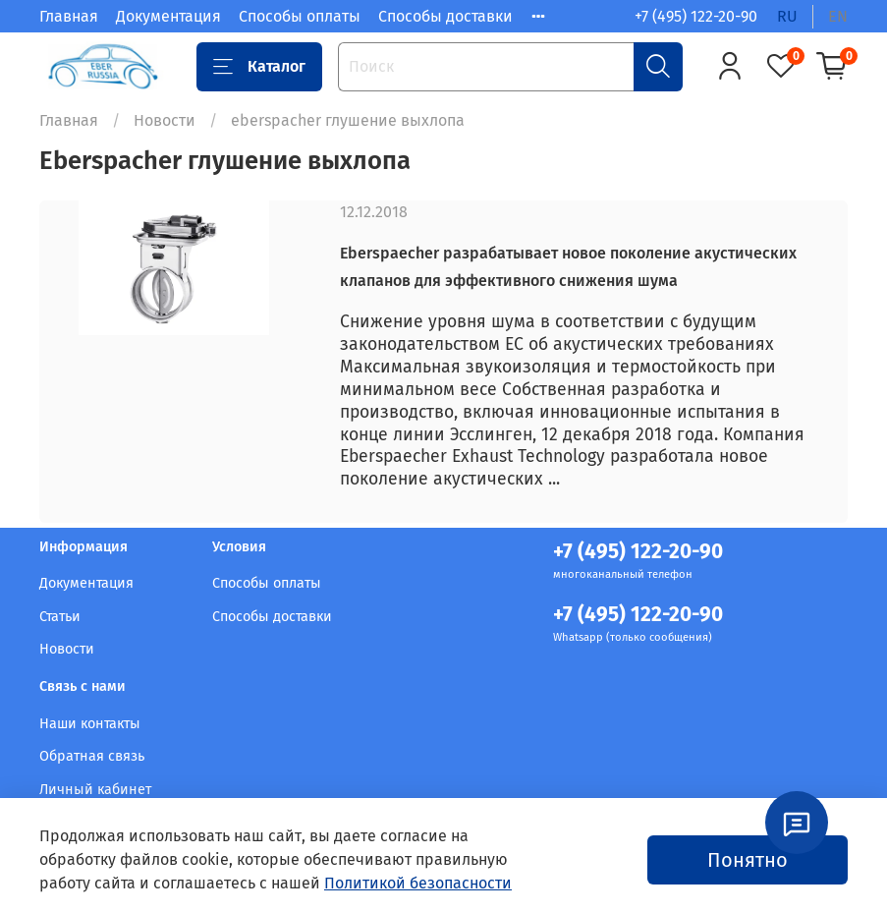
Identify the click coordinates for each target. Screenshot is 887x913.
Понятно (747, 860)
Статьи (60, 616)
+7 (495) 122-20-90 (696, 16)
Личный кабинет (95, 789)
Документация (168, 16)
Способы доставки (445, 16)
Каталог (259, 67)
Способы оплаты (299, 16)
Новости (164, 120)
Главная (68, 16)
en (838, 16)
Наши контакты (89, 723)
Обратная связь (91, 756)
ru (787, 16)
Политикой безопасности (418, 883)
